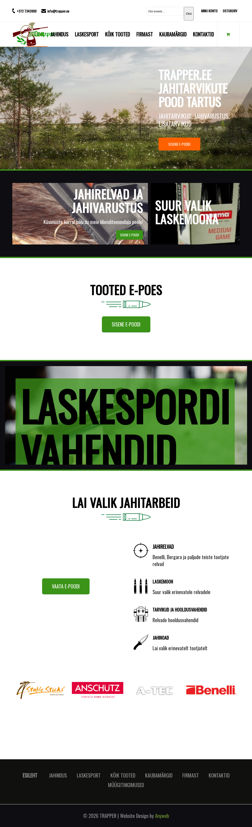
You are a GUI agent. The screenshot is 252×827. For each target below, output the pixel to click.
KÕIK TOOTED (122, 775)
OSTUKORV (230, 10)
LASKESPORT (89, 775)
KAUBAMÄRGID (159, 775)
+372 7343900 (26, 11)
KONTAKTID (219, 775)
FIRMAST (190, 775)
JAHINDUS (58, 775)
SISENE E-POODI (201, 144)
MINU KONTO (209, 10)
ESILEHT (30, 775)
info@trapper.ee (58, 11)
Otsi (189, 14)
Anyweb (162, 815)
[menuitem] (210, 11)
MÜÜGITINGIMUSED (126, 785)
